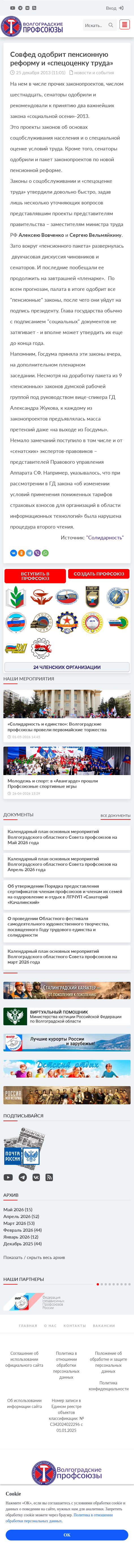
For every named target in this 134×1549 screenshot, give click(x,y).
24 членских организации (67, 667)
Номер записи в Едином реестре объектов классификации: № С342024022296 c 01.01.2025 (66, 1415)
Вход (114, 8)
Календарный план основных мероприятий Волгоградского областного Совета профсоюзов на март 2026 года (62, 956)
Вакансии (104, 1326)
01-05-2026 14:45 (26, 737)
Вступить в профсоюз (35, 576)
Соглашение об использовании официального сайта (24, 1359)
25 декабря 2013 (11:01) (40, 72)
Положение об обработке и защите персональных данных (108, 1362)
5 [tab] (114, 1284)
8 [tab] (125, 1284)
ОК (67, 1535)
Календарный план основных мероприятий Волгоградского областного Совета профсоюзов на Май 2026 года (62, 837)
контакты (75, 1326)
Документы (18, 814)
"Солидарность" (105, 537)
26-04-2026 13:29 (26, 793)
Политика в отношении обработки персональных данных (66, 1365)
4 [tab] (110, 1284)
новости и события (94, 72)
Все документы (116, 815)
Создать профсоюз (99, 573)
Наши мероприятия (28, 678)
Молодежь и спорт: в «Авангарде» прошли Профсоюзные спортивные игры (53, 783)
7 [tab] (121, 1284)
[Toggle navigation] (123, 24)
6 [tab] (117, 1284)
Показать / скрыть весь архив (34, 1257)
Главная (28, 1326)
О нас (50, 1326)
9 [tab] (129, 1284)
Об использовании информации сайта (24, 1403)
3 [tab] (106, 1284)
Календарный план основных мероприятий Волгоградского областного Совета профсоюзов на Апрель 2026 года (62, 864)
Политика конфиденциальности (109, 1385)
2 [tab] (102, 1284)
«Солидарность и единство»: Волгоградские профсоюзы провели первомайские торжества (57, 726)
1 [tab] (98, 1284)
